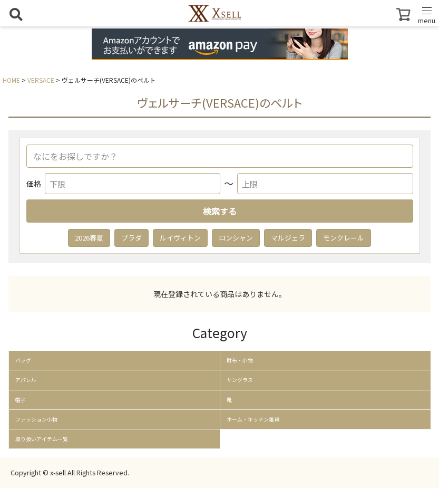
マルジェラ (288, 238)
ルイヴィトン (180, 238)
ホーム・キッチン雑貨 (253, 419)
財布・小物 (240, 360)
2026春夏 (89, 238)
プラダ (131, 238)
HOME (11, 79)
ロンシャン (236, 238)
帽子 (20, 400)
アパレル (25, 380)
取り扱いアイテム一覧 (41, 439)
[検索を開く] (15, 14)
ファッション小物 (36, 419)
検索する (220, 211)
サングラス (240, 380)
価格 (33, 183)
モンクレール (343, 238)
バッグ (23, 360)
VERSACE (40, 79)
